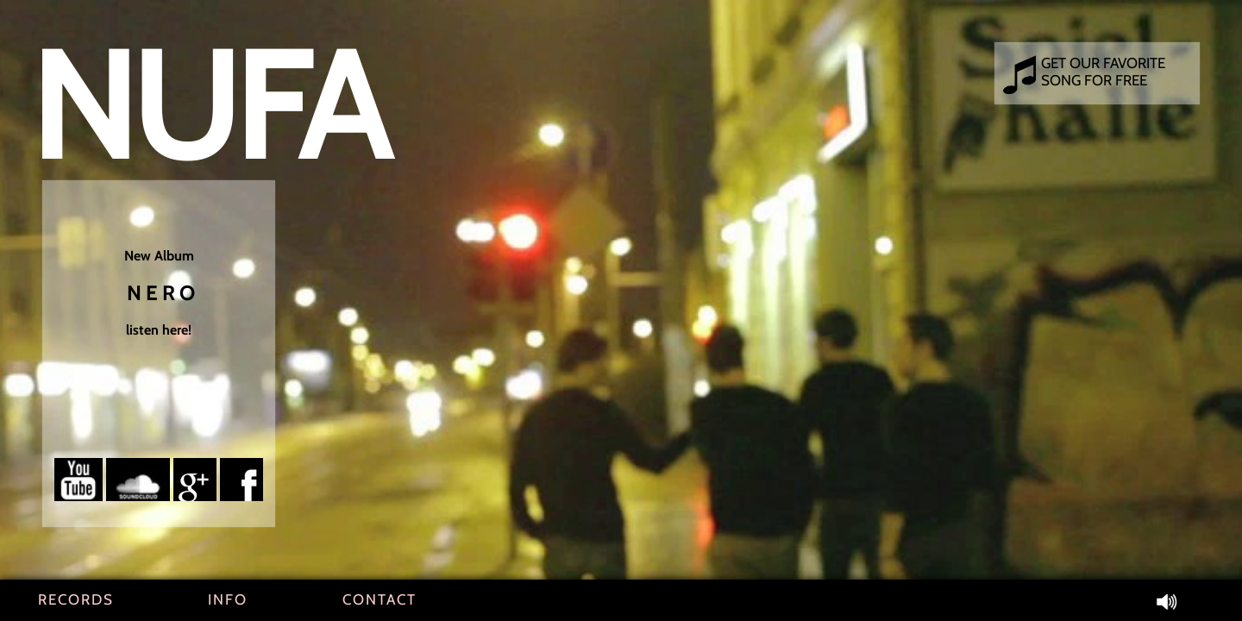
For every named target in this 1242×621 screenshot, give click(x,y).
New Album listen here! (159, 293)
